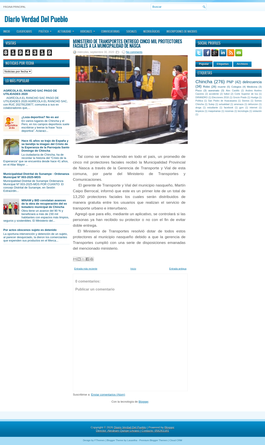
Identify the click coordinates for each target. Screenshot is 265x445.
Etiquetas (223, 64)
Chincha (203, 81)
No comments (134, 52)
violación (257, 111)
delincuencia (252, 82)
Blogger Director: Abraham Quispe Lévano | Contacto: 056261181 (135, 429)
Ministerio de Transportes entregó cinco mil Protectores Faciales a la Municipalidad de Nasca (127, 43)
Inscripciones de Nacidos (182, 31)
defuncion (253, 104)
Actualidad (67, 30)
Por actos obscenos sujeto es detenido (30, 230)
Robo (206, 86)
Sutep (211, 104)
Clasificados (24, 31)
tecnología (243, 111)
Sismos (245, 101)
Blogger (143, 401)
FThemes (100, 440)
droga (198, 107)
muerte (222, 86)
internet (253, 107)
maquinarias (214, 111)
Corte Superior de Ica (246, 94)
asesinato (213, 90)
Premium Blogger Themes (153, 440)
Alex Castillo (233, 90)
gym (241, 107)
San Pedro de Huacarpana (222, 101)
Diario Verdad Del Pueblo (36, 19)
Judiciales (89, 30)
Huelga (254, 97)
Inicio (6, 31)
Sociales (131, 31)
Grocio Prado (240, 97)
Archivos (242, 64)
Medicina (252, 86)
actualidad (224, 104)
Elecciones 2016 (220, 97)
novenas (229, 111)
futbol (226, 94)
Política (46, 30)
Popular (204, 64)
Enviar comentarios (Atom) (108, 394)
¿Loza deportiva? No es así (40, 117)
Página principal (14, 7)
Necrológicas (151, 31)
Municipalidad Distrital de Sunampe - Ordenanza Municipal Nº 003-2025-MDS (36, 175)
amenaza (239, 104)
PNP (230, 82)
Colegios (236, 86)
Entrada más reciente (85, 268)
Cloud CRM (175, 440)
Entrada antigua (177, 268)
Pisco (198, 90)
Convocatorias (110, 31)
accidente (214, 94)
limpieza (199, 111)
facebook (228, 107)
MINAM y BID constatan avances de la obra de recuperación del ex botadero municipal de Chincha (44, 204)
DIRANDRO (201, 97)
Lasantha (132, 440)
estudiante (212, 107)
